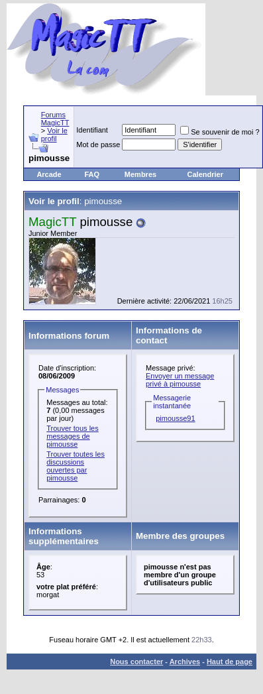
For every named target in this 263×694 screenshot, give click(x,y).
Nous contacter (136, 661)
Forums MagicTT (55, 119)
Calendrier (205, 174)
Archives (185, 661)
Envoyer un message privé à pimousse (180, 380)
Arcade (48, 174)
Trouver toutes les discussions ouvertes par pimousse (75, 466)
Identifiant (92, 130)
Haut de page (229, 661)
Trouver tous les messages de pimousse (72, 436)
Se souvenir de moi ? (219, 132)
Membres (140, 174)
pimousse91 (175, 418)
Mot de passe (98, 144)
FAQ (91, 174)
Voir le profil (54, 135)
